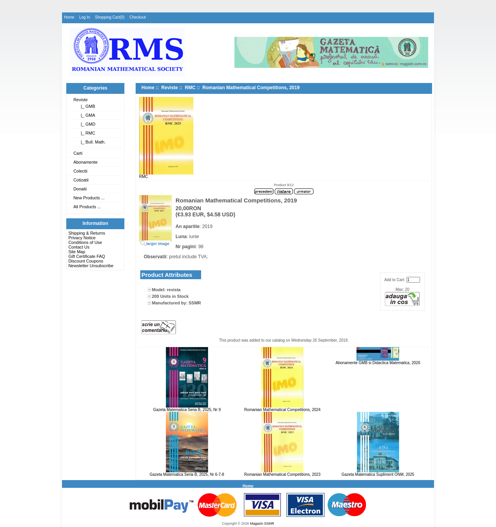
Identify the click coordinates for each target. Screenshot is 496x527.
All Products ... (87, 206)
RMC (190, 87)
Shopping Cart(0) (109, 17)
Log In (84, 17)
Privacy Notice (81, 237)
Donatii (79, 189)
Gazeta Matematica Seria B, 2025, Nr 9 (187, 410)
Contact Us (78, 247)
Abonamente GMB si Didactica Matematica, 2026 (378, 363)
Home (69, 17)
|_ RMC (86, 133)
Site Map (76, 251)
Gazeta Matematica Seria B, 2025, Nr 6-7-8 (187, 474)
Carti (77, 153)
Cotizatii (80, 180)
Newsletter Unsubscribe (90, 265)
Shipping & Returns (86, 233)
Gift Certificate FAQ (86, 256)
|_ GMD (86, 124)
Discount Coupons (85, 261)
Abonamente (85, 162)
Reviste (80, 99)
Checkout (137, 17)
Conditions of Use (85, 242)
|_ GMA (86, 115)
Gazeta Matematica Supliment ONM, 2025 (377, 474)
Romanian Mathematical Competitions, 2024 (282, 410)
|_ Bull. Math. (91, 142)
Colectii (80, 171)
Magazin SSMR (262, 523)
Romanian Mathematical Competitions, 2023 (282, 474)
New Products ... (89, 197)
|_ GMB (86, 106)
